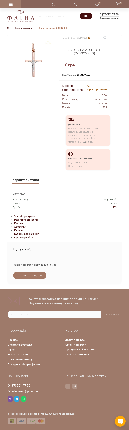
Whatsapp (24, 399)
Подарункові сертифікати (24, 364)
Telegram (17, 399)
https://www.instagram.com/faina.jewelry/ (75, 386)
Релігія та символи (26, 219)
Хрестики (20, 226)
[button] (75, 4)
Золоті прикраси (24, 28)
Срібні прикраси (75, 344)
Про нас (13, 339)
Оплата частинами (80, 158)
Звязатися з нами (19, 354)
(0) (89, 37)
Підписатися (112, 314)
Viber (10, 399)
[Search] (86, 16)
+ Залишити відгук (30, 275)
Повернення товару (20, 359)
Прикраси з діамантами (80, 349)
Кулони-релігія (23, 237)
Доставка (74, 124)
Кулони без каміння (26, 233)
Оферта (12, 349)
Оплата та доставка (20, 344)
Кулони (18, 223)
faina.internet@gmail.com (24, 391)
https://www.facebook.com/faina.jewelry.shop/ (68, 386)
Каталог (19, 230)
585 (114, 207)
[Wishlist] (105, 38)
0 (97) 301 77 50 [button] (19, 385)
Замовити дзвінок (109, 18)
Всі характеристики (97, 88)
